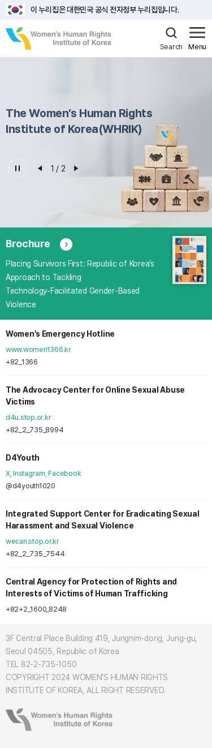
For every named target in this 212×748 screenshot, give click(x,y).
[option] (106, 125)
